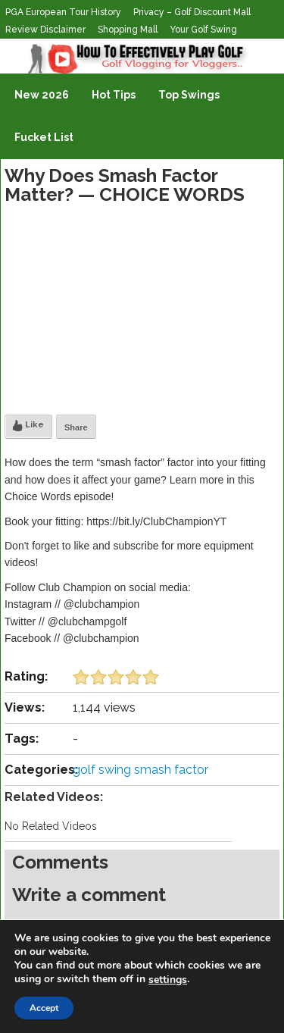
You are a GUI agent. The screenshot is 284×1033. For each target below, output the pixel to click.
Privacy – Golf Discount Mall (192, 12)
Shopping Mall (128, 29)
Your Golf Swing (203, 29)
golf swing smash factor (140, 769)
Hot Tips (114, 95)
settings (167, 980)
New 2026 (41, 95)
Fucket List (43, 137)
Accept (44, 1008)
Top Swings (189, 95)
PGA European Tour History (63, 12)
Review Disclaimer (45, 29)
